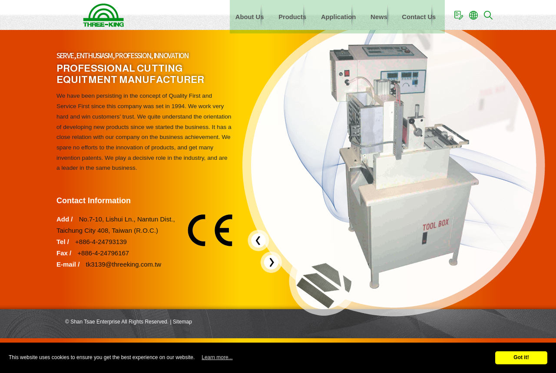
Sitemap (182, 322)
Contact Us (416, 14)
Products (277, 14)
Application (327, 14)
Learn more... (217, 357)
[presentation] (258, 240)
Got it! (521, 357)
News (372, 14)
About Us (230, 14)
